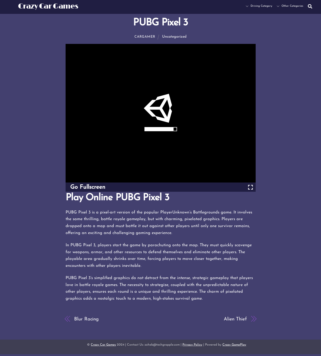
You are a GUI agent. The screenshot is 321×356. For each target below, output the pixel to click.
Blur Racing (86, 319)
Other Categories (290, 6)
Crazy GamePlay (234, 344)
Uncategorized (174, 37)
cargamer (144, 37)
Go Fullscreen (87, 187)
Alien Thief (235, 319)
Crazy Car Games (103, 344)
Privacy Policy (192, 344)
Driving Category (259, 6)
